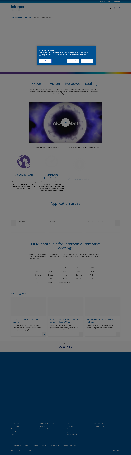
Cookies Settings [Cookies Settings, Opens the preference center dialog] (45, 60)
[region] (66, 55)
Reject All (73, 60)
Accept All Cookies (87, 60)
